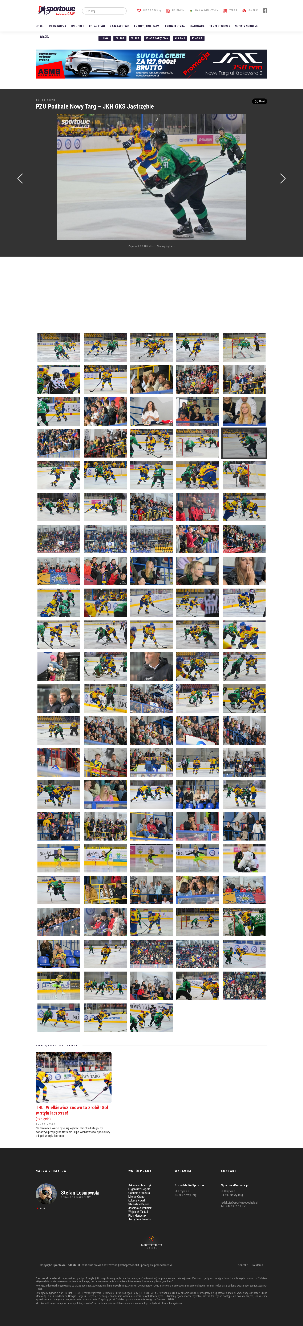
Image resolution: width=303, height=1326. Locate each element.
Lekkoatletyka (174, 26)
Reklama (257, 1265)
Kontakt (243, 1265)
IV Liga (120, 38)
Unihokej (77, 26)
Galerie (250, 10)
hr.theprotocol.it (129, 1265)
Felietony (175, 10)
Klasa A (180, 38)
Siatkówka (197, 26)
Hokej (40, 26)
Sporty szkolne (246, 26)
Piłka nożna (57, 26)
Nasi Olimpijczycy (203, 10)
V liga (135, 38)
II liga (105, 38)
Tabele (230, 10)
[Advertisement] (42, 178)
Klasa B (197, 38)
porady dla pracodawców (156, 1265)
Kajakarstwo (119, 26)
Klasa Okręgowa (157, 38)
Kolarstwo (97, 26)
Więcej (44, 36)
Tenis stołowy (219, 26)
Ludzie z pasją (149, 10)
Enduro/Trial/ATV (146, 26)
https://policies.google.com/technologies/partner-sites (126, 1278)
